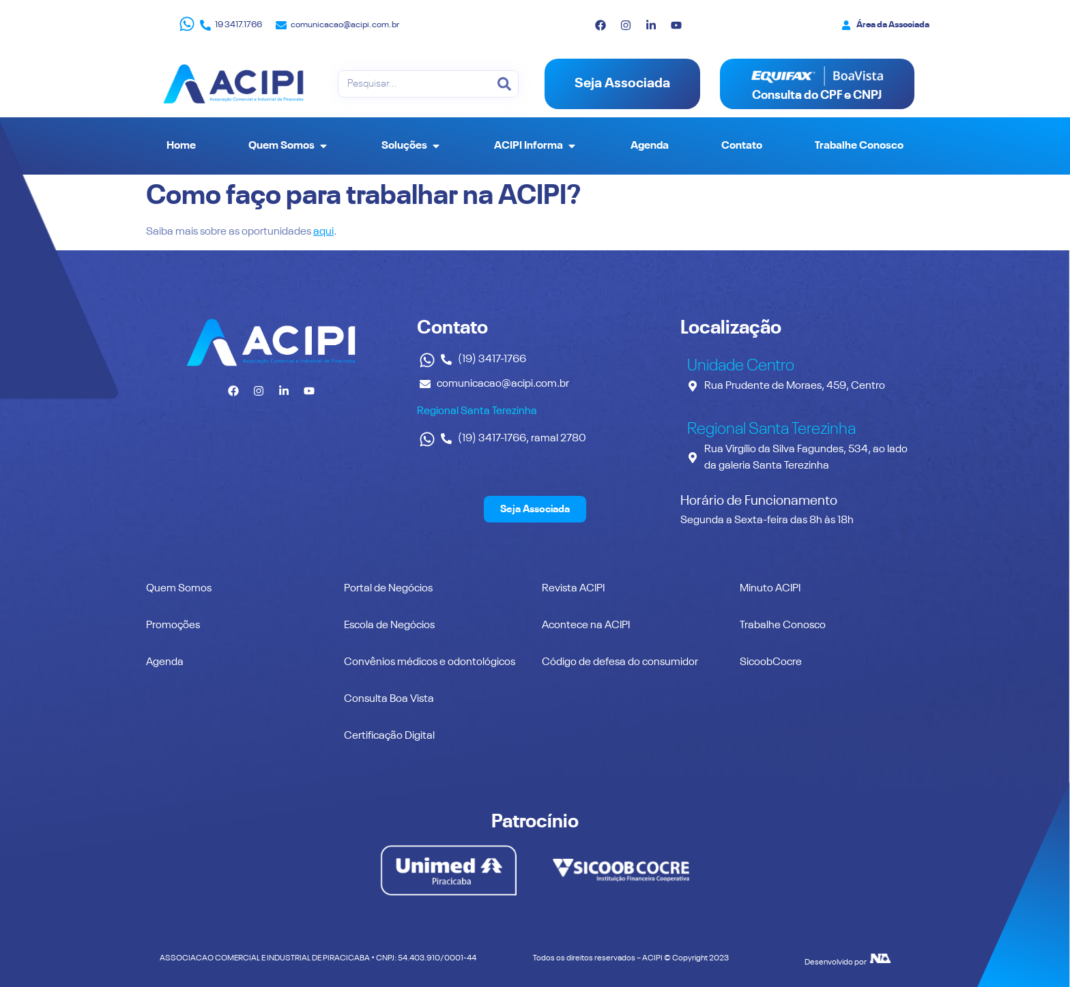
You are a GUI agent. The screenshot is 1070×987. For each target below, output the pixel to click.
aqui (323, 231)
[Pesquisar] (504, 84)
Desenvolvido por (836, 962)
